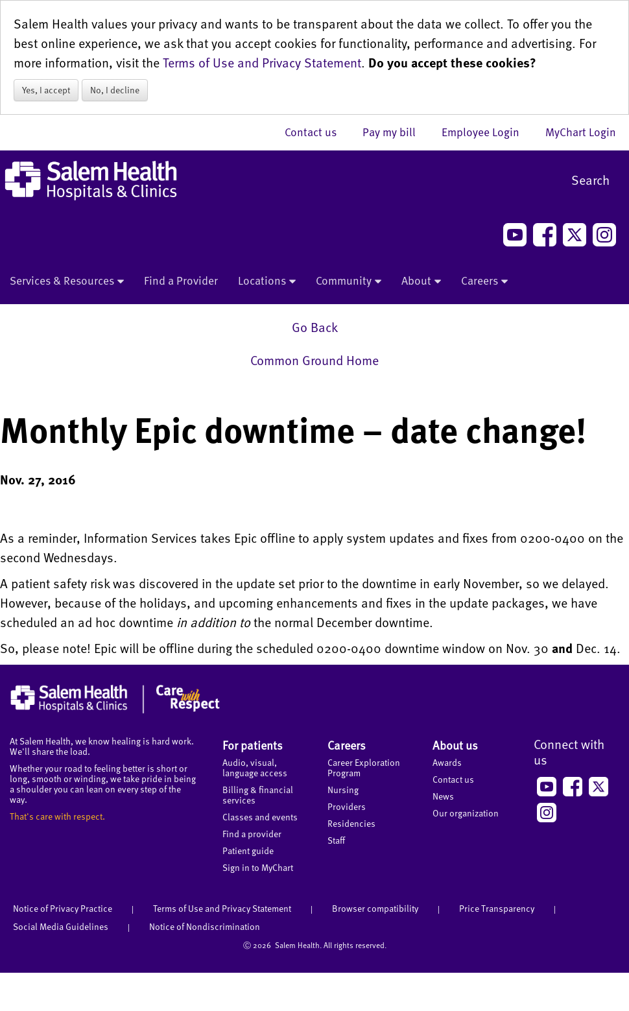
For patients (252, 745)
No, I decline (114, 90)
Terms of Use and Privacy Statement (262, 62)
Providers (346, 806)
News (443, 796)
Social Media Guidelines (60, 926)
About (421, 281)
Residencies (351, 823)
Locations (267, 281)
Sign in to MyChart (257, 867)
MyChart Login (580, 131)
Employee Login (487, 131)
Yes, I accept (46, 90)
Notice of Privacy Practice (62, 908)
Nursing (343, 789)
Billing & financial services (257, 795)
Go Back (315, 327)
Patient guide (248, 850)
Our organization (466, 813)
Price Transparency (496, 908)
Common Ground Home (314, 360)
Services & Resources (67, 281)
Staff (336, 840)
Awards (447, 762)
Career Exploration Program (363, 767)
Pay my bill (395, 131)
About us (455, 745)
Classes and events (260, 817)
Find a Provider (181, 280)
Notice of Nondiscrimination (204, 926)
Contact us (317, 131)
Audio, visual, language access (254, 767)
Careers (484, 281)
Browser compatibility (375, 908)
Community (348, 281)
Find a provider (251, 833)
